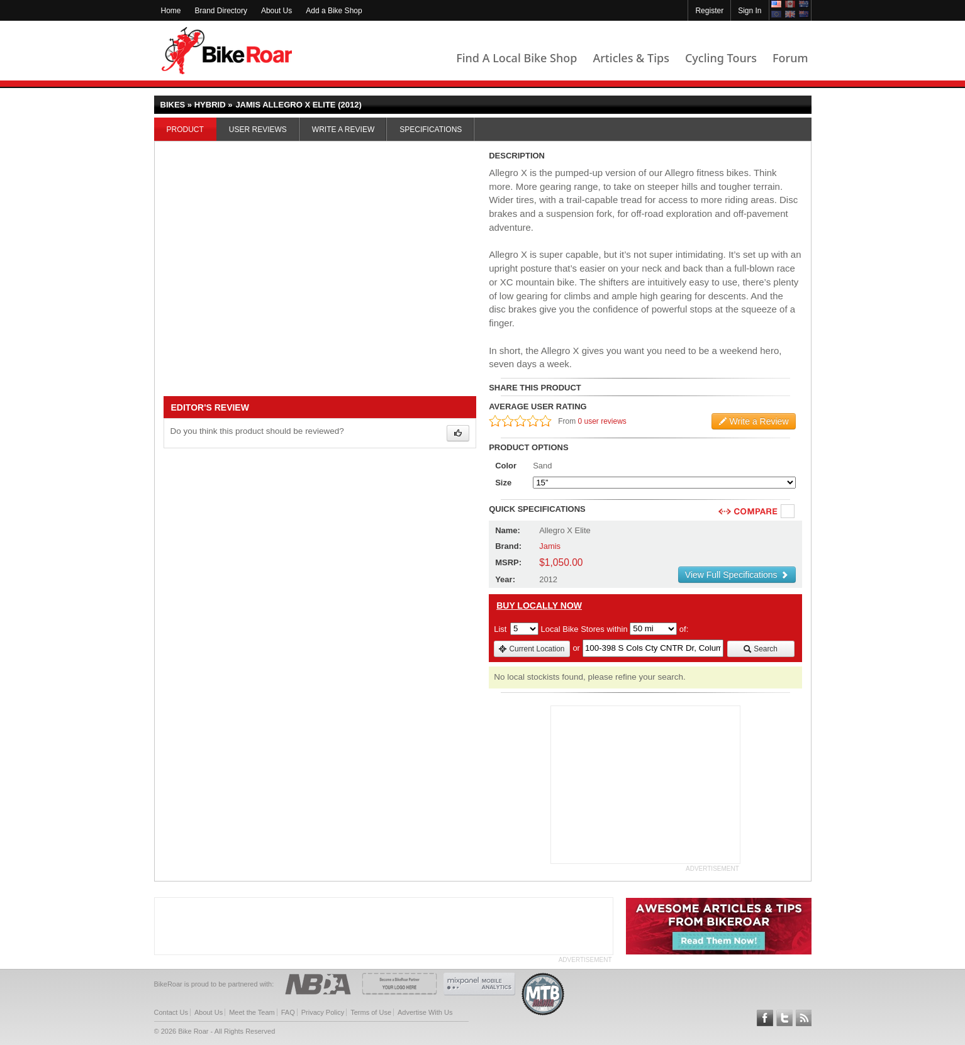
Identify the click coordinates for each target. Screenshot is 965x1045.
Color (505, 465)
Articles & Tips (631, 57)
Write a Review (343, 129)
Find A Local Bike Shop (516, 57)
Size (503, 482)
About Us (276, 10)
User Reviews (258, 129)
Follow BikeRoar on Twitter (784, 1018)
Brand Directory (221, 10)
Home (171, 10)
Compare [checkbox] (788, 511)
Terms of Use (370, 1012)
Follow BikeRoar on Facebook (765, 1018)
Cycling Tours (721, 57)
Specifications (430, 129)
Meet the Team (252, 1012)
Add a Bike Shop (334, 10)
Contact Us (171, 1012)
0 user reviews (602, 421)
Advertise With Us (425, 1012)
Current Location (531, 648)
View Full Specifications (737, 575)
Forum (790, 57)
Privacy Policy (322, 1012)
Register (709, 10)
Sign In (749, 10)
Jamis (550, 546)
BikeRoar (227, 50)
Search (760, 648)
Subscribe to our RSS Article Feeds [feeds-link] (804, 1018)
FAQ (288, 1012)
